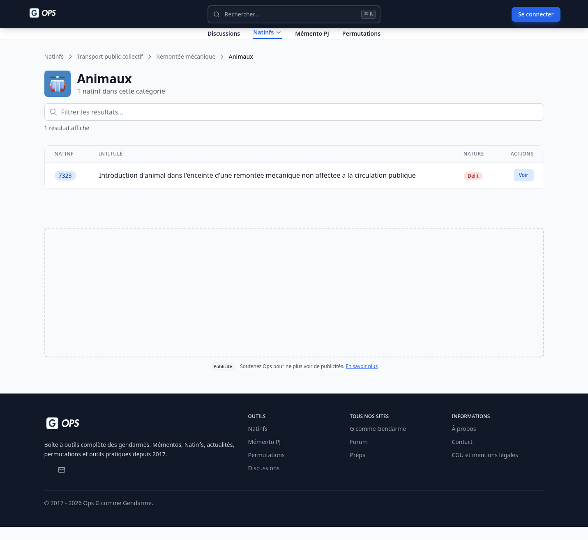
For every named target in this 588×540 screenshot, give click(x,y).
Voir (523, 188)
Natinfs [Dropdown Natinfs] (267, 39)
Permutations (361, 40)
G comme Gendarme (378, 442)
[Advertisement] (294, 305)
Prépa (358, 468)
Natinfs (54, 69)
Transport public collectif (110, 69)
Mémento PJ (312, 40)
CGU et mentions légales (485, 468)
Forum (359, 455)
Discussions (264, 481)
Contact (462, 455)
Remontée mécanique (185, 69)
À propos (464, 442)
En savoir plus (362, 379)
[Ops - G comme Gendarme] (48, 13)
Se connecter (536, 14)
